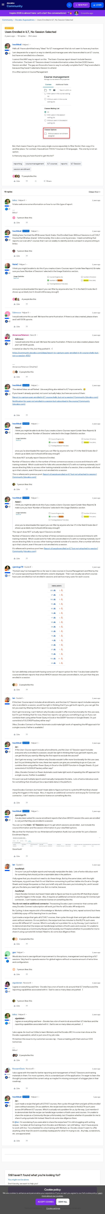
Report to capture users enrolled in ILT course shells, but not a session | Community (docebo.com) (55, 397)
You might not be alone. (18, 1180)
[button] (3, 5)
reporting (18, 164)
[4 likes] (24, 299)
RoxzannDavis (18, 1069)
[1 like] (22, 217)
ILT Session (76, 164)
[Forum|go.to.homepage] (15, 5)
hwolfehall (16, 44)
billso (14, 200)
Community (7, 20)
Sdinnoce (16, 312)
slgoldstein (17, 983)
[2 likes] (23, 372)
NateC (15, 264)
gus (14, 952)
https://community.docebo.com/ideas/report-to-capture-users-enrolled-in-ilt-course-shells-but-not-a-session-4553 (55, 354)
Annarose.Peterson (20, 335)
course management (35, 164)
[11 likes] (24, 176)
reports (64, 164)
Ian (13, 698)
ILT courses (52, 164)
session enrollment (22, 169)
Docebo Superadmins (25, 20)
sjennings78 (17, 567)
